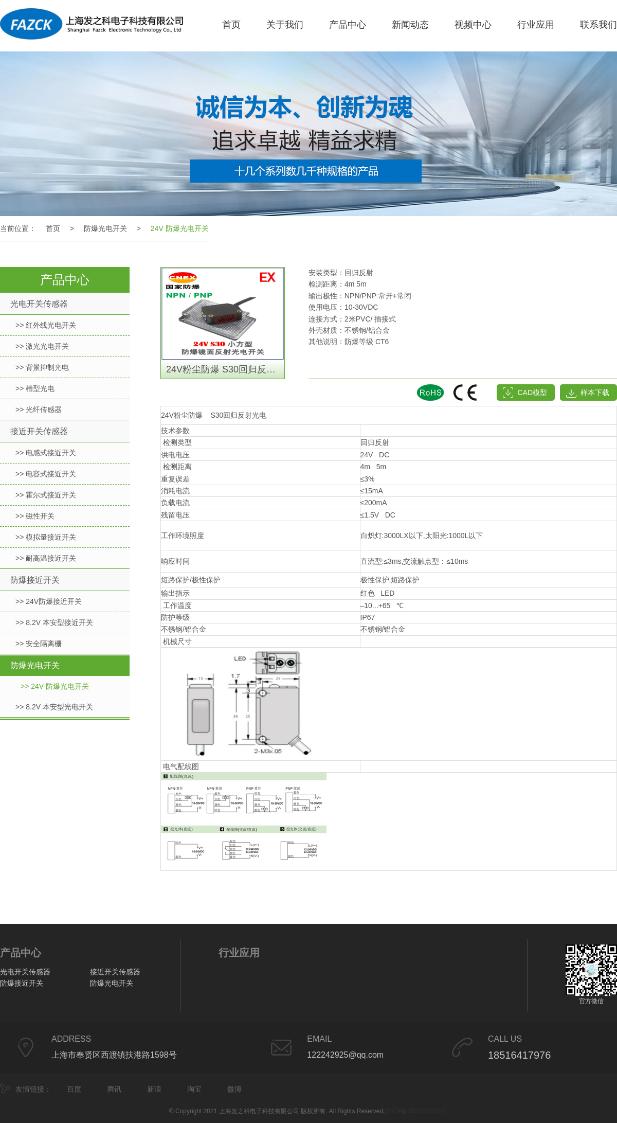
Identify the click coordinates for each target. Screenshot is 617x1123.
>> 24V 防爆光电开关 (55, 686)
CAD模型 (532, 392)
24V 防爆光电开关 (180, 228)
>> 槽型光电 (35, 388)
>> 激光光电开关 (42, 346)
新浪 (154, 1089)
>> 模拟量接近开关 (45, 537)
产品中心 (347, 25)
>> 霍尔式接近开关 (45, 495)
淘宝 (194, 1089)
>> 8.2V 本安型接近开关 (54, 622)
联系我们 (598, 25)
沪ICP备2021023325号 (416, 1111)
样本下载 (594, 392)
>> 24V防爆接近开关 (48, 601)
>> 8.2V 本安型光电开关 (54, 707)
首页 (231, 25)
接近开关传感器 (39, 431)
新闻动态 (410, 25)
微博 (234, 1089)
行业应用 (535, 25)
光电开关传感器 (39, 303)
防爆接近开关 (35, 580)
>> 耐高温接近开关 (45, 558)
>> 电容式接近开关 (45, 474)
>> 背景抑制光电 (42, 367)
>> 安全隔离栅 (38, 643)
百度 (74, 1089)
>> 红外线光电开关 (45, 325)
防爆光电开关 (105, 228)
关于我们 (284, 25)
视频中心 (473, 25)
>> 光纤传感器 (38, 409)
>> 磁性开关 (35, 516)
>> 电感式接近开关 (45, 453)
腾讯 (114, 1089)
